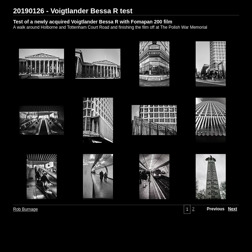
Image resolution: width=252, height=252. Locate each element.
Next (232, 208)
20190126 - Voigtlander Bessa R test (73, 11)
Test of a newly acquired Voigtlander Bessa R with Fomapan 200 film (93, 21)
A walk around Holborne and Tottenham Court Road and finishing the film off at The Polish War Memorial (110, 27)
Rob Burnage (25, 209)
